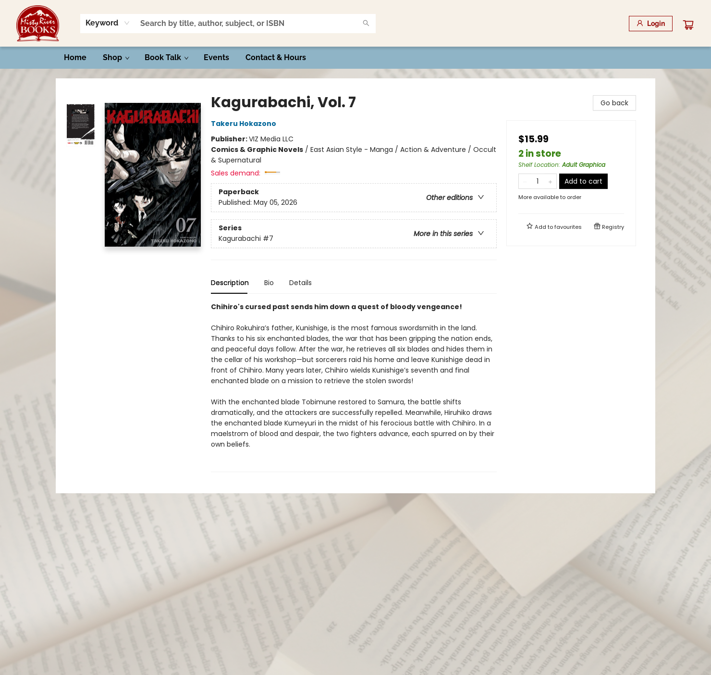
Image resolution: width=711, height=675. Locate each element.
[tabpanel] (354, 386)
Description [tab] (230, 283)
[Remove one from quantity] (525, 181)
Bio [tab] (269, 283)
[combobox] (107, 23)
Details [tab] (300, 283)
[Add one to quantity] (550, 181)
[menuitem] (75, 58)
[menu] (355, 58)
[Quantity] (537, 181)
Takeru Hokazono (245, 123)
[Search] (366, 23)
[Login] (651, 23)
